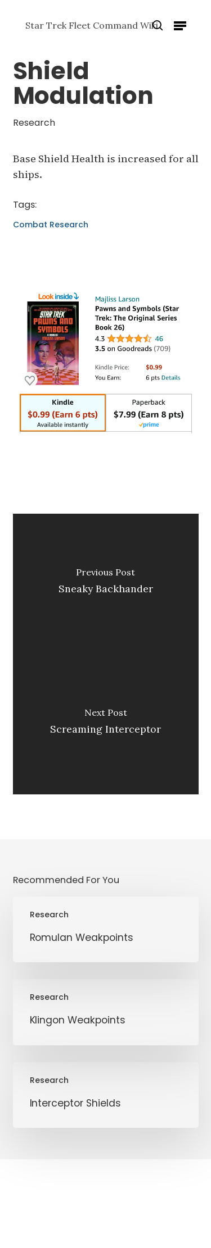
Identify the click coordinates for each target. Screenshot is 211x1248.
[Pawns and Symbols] (106, 439)
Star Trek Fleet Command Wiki (91, 25)
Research (34, 122)
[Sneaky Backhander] (106, 584)
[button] (180, 25)
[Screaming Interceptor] (106, 724)
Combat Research (50, 224)
